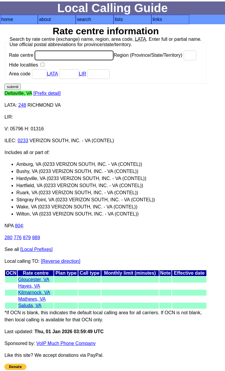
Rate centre (61, 55)
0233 (23, 140)
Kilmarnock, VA (34, 292)
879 (27, 237)
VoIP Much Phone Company (66, 343)
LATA (52, 73)
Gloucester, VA (33, 279)
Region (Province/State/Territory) (155, 55)
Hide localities (26, 64)
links (157, 19)
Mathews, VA (32, 299)
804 (19, 225)
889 (36, 237)
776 (18, 237)
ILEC (9, 140)
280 (8, 237)
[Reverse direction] (60, 261)
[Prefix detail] (47, 93)
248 (22, 105)
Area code (28, 73)
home (7, 19)
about (45, 19)
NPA (9, 225)
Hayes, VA (29, 286)
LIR (82, 73)
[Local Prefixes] (36, 249)
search (84, 19)
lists (119, 19)
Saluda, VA (29, 305)
